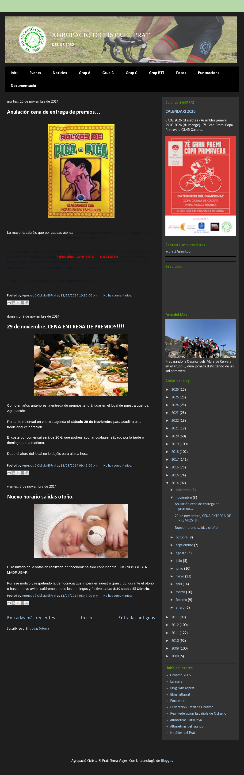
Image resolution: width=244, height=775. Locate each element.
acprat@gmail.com (179, 251)
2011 (175, 633)
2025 (175, 397)
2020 (175, 436)
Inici (14, 73)
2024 (175, 405)
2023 (175, 413)
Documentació (23, 86)
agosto (181, 553)
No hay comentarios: (117, 295)
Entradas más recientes (31, 617)
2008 (175, 656)
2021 (175, 428)
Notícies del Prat (182, 733)
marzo (181, 592)
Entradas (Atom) (37, 629)
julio (179, 561)
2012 (175, 625)
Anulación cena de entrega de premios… (53, 112)
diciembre (183, 490)
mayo (180, 576)
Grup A (84, 73)
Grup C (131, 73)
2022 (175, 421)
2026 (175, 390)
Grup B (108, 73)
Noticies (60, 73)
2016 (175, 467)
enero (181, 608)
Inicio (86, 617)
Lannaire (176, 682)
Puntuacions (208, 73)
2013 (175, 617)
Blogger (166, 761)
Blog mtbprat (180, 695)
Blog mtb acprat (182, 688)
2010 (175, 641)
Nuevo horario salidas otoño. (40, 497)
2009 (175, 648)
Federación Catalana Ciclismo (192, 707)
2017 (175, 460)
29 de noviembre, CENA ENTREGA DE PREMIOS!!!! (65, 327)
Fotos (181, 73)
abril (179, 584)
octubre (182, 537)
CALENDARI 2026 (180, 111)
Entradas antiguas (136, 617)
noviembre (184, 498)
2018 (175, 452)
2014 (175, 483)
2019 (175, 444)
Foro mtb (177, 701)
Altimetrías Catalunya (186, 720)
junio (180, 569)
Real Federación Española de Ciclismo (198, 714)
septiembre (185, 545)
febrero (182, 600)
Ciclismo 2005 (180, 675)
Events (35, 73)
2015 (175, 475)
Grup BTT (156, 73)
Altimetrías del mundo (187, 726)
